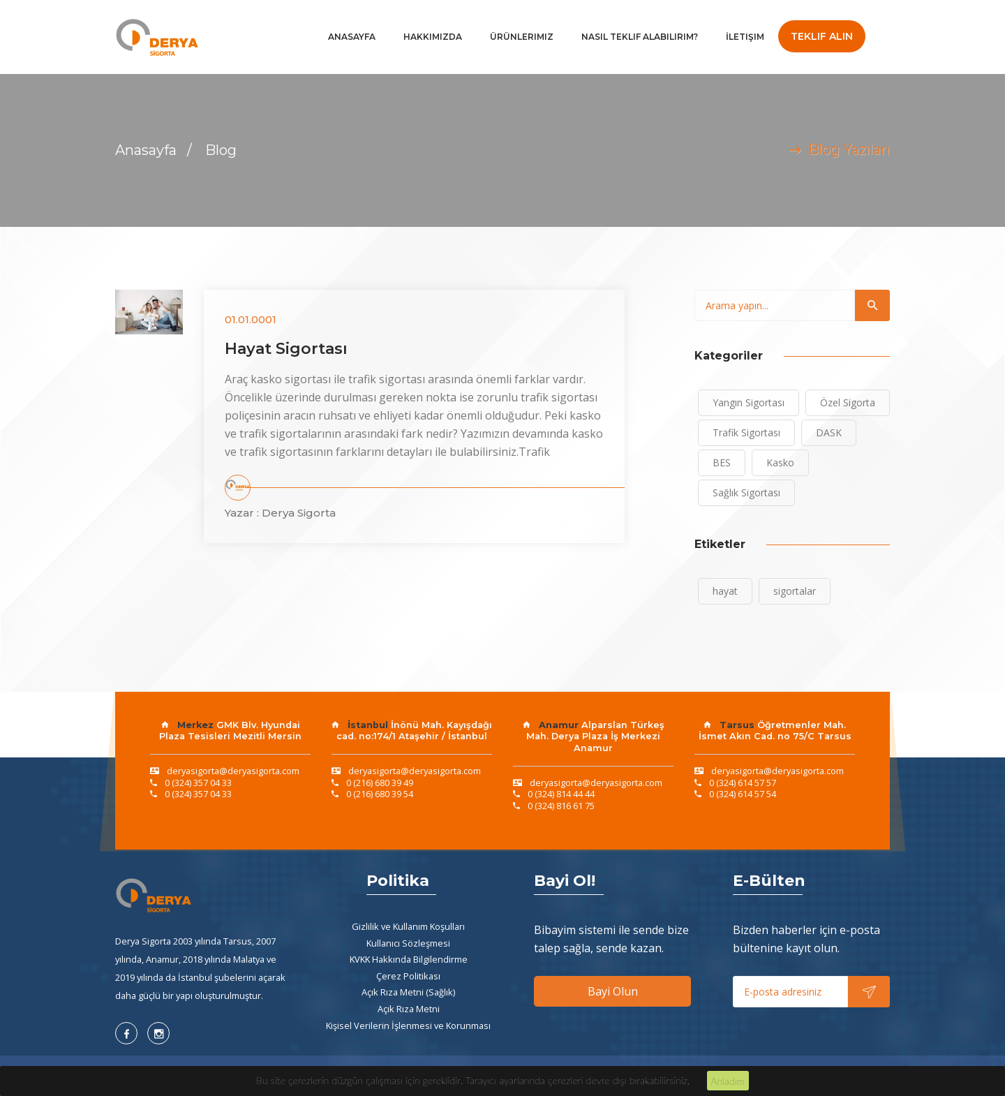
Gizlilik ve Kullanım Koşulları (408, 926)
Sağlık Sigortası (746, 492)
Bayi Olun (613, 991)
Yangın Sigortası (748, 402)
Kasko (780, 462)
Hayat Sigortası (286, 348)
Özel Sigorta (847, 402)
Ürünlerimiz (521, 36)
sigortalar (794, 591)
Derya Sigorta (299, 512)
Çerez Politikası (408, 976)
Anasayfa (351, 36)
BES (722, 462)
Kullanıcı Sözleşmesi (408, 943)
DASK (829, 432)
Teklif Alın (822, 36)
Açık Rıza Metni (409, 1008)
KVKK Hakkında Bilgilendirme (409, 959)
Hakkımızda (432, 36)
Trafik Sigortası (746, 432)
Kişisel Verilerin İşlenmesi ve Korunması (408, 1025)
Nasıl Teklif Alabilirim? (639, 36)
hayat (725, 591)
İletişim (745, 36)
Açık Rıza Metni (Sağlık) (408, 992)
